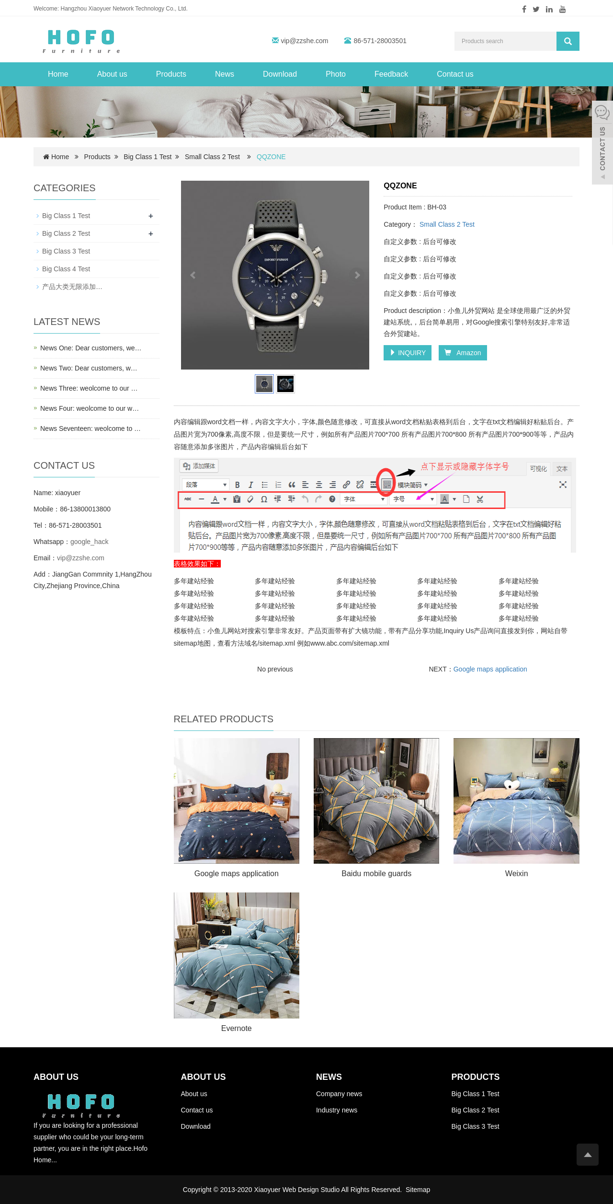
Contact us (455, 74)
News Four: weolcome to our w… (89, 408)
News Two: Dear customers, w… (88, 368)
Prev (193, 275)
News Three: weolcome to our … (89, 388)
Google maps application (490, 669)
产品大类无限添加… (72, 286)
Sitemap (418, 1189)
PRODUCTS (475, 1077)
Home (58, 74)
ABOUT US (203, 1077)
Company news (339, 1094)
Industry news (336, 1110)
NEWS (329, 1077)
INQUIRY (407, 353)
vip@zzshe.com (305, 41)
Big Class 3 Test (66, 251)
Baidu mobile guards (376, 873)
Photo (336, 74)
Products (171, 74)
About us (112, 74)
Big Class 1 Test (147, 157)
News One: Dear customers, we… (91, 348)
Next (356, 275)
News (224, 74)
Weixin (516, 873)
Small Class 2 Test (212, 157)
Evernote (236, 1028)
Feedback (391, 74)
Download (280, 74)
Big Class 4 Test (66, 269)
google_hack (89, 541)
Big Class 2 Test (66, 233)
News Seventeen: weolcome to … (90, 428)
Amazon (462, 353)
